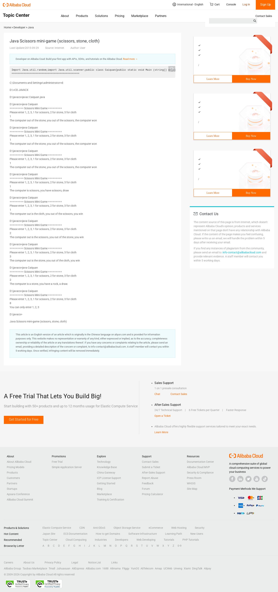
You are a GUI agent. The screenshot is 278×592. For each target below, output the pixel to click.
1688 (105, 568)
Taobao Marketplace (35, 568)
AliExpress (78, 568)
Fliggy (125, 568)
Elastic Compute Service (56, 527)
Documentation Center (200, 461)
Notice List (94, 562)
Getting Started (106, 483)
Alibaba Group (12, 568)
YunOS (135, 568)
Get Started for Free (23, 419)
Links (114, 562)
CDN (82, 527)
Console (231, 4)
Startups (12, 488)
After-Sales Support (153, 472)
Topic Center (49, 539)
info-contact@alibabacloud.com (242, 252)
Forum (146, 488)
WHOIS (191, 483)
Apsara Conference (18, 494)
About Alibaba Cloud (19, 461)
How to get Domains (108, 533)
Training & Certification (110, 499)
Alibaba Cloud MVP (198, 467)
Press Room (194, 478)
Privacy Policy (53, 562)
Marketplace (139, 16)
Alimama (115, 568)
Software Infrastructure (142, 533)
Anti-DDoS (99, 527)
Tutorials (169, 539)
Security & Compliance (200, 472)
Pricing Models (15, 467)
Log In (246, 4)
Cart (215, 4)
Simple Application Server (67, 467)
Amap (158, 568)
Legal (74, 562)
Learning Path (173, 533)
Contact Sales (263, 16)
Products (82, 16)
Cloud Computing (76, 539)
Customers (13, 478)
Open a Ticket (162, 415)
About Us (28, 562)
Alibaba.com (93, 568)
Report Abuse (150, 478)
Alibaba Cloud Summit (20, 499)
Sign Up (265, 4)
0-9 (179, 545)
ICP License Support (109, 478)
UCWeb (168, 568)
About (65, 16)
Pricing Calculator (152, 494)
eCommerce (156, 527)
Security (199, 527)
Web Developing (145, 539)
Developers (121, 539)
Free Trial (57, 461)
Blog (99, 488)
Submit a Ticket (151, 467)
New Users (196, 533)
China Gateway (106, 472)
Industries (101, 539)
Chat (157, 394)
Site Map (192, 488)
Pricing (119, 16)
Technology (104, 461)
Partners (160, 16)
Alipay (207, 568)
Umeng (178, 568)
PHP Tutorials (190, 539)
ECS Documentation (75, 533)
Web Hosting (178, 527)
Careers (8, 562)
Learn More (213, 79)
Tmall (52, 568)
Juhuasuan (63, 568)
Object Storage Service (127, 527)
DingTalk (197, 568)
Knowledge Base (107, 467)
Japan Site (48, 533)
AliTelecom (147, 568)
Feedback (147, 483)
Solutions (101, 16)
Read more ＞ (130, 59)
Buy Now (251, 79)
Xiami (187, 568)
